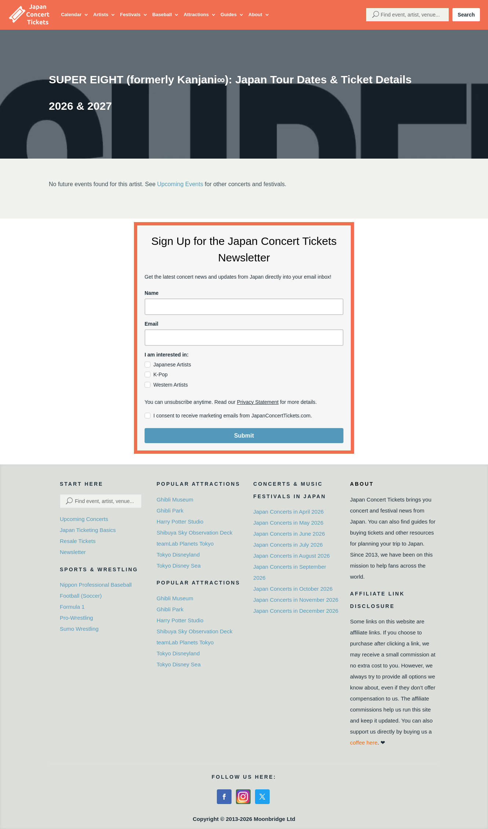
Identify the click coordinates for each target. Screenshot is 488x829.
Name (152, 293)
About (255, 14)
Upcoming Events (180, 184)
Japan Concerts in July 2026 (288, 545)
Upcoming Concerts (84, 519)
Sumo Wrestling (79, 629)
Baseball (162, 14)
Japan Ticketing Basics (88, 530)
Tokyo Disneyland (178, 554)
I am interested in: (167, 355)
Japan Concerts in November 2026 (295, 600)
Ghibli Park (170, 510)
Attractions (196, 14)
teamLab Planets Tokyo (185, 543)
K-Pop (160, 374)
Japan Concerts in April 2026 (288, 511)
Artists (100, 14)
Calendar (71, 14)
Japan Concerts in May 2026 (288, 523)
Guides (229, 14)
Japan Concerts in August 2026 (291, 556)
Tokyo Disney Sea (179, 565)
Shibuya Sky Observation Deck (195, 532)
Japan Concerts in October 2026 (292, 589)
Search (466, 15)
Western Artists (170, 385)
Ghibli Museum (175, 499)
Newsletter (73, 552)
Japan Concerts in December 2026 (295, 611)
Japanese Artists (172, 365)
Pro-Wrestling (76, 618)
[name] (244, 306)
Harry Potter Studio (180, 521)
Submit (244, 435)
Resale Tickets (78, 541)
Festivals (130, 14)
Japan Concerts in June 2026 (289, 534)
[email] (244, 337)
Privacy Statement (258, 402)
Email (151, 324)
